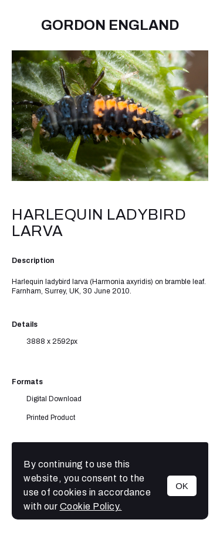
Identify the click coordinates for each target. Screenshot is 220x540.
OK (181, 486)
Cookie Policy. (91, 506)
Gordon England (110, 25)
